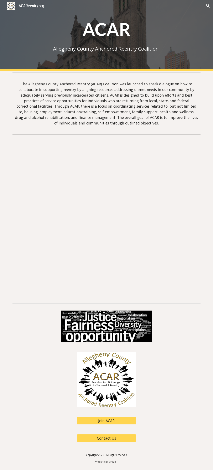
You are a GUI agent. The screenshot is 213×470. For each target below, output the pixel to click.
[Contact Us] (106, 438)
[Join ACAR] (106, 421)
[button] (208, 6)
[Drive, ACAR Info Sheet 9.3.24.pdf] (106, 219)
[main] (106, 35)
